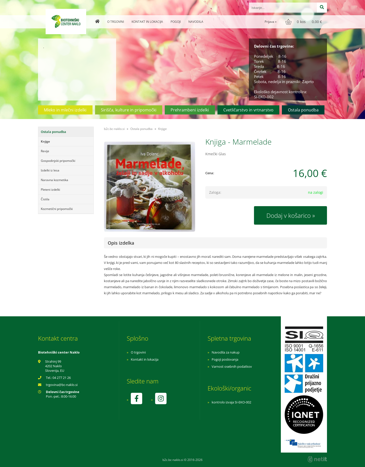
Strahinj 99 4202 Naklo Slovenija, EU (54, 366)
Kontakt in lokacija (147, 22)
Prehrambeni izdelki (190, 110)
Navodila (195, 22)
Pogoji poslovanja (225, 359)
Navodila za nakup (226, 352)
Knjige (45, 141)
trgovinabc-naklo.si (62, 384)
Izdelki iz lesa (50, 170)
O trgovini (115, 22)
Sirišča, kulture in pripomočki (128, 110)
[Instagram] (160, 398)
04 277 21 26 (61, 377)
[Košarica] (304, 21)
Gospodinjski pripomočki (58, 161)
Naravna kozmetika (54, 180)
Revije (45, 151)
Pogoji (176, 22)
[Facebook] (136, 398)
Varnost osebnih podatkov (232, 366)
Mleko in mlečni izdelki (65, 110)
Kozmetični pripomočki (57, 209)
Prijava (271, 22)
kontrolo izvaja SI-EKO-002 (231, 402)
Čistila (45, 199)
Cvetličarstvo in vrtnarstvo (248, 110)
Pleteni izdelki (50, 189)
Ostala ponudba (303, 110)
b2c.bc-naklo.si (114, 129)
